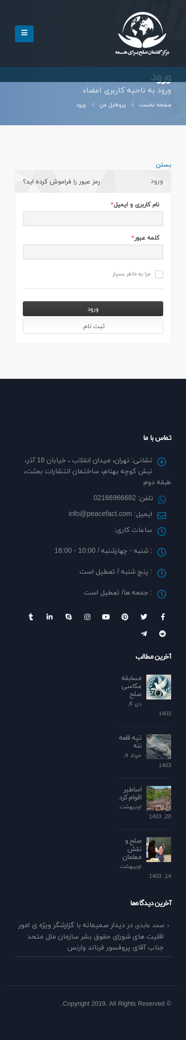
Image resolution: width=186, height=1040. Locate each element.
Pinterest (125, 616)
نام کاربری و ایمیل (136, 205)
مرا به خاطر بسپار (138, 274)
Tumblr (30, 616)
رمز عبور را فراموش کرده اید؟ (61, 181)
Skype (68, 616)
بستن (163, 165)
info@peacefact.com (100, 514)
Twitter (143, 616)
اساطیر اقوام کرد (130, 793)
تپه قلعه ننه (130, 742)
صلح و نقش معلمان (132, 849)
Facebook (162, 616)
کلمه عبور (146, 238)
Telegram (143, 633)
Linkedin (49, 616)
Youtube (106, 616)
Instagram (87, 616)
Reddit (162, 633)
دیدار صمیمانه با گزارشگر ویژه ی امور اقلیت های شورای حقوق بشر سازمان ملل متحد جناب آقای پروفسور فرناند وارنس (91, 937)
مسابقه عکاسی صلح (132, 686)
